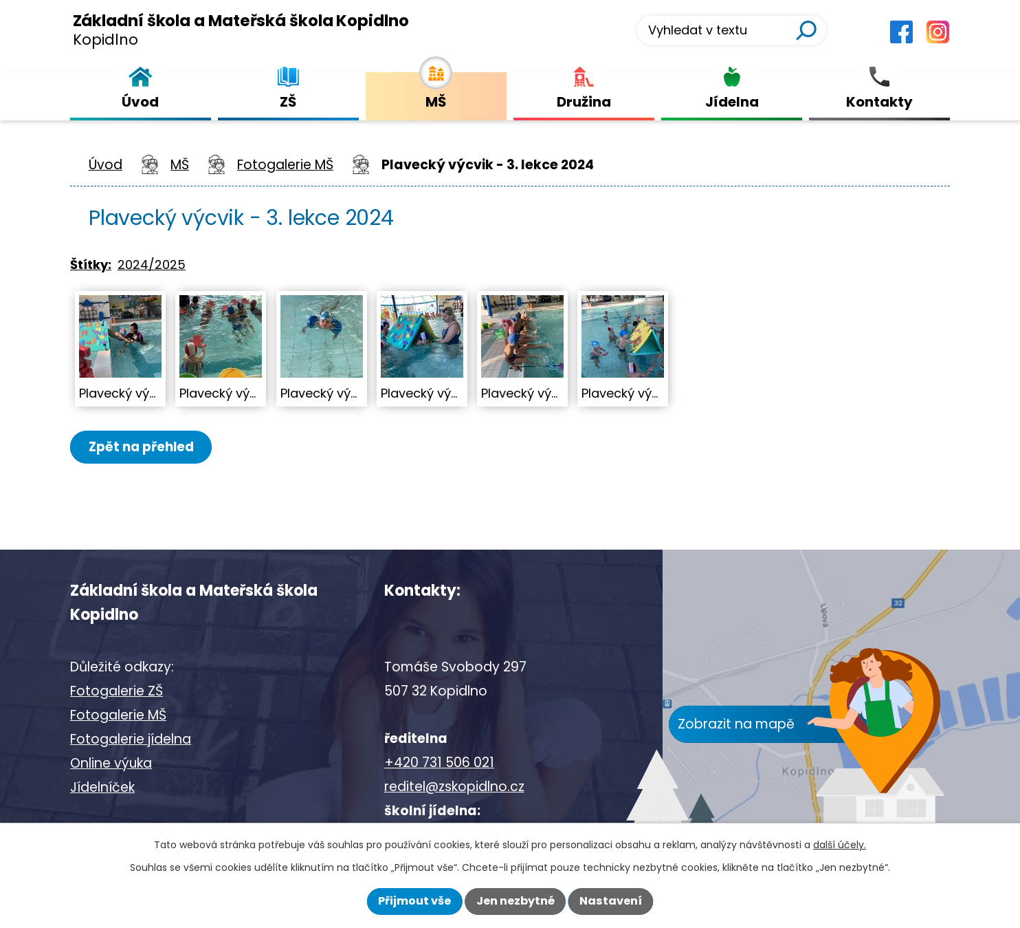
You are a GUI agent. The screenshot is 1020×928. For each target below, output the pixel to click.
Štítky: (90, 264)
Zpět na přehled (143, 447)
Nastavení (610, 901)
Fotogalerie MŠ (285, 164)
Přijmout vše (414, 901)
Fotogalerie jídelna (130, 739)
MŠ (179, 164)
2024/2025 (152, 264)
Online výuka (111, 763)
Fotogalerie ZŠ (116, 691)
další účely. (839, 845)
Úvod (105, 164)
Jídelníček (102, 787)
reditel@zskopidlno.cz (454, 786)
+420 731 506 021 (439, 762)
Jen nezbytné (515, 901)
